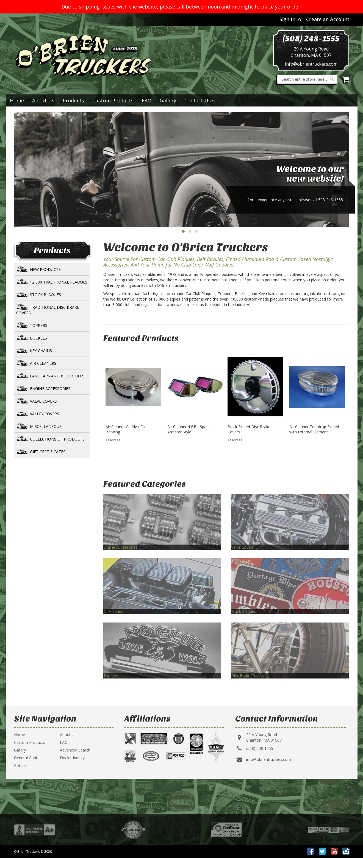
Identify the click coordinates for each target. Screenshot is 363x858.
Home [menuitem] (17, 100)
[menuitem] (73, 100)
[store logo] (82, 56)
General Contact (28, 757)
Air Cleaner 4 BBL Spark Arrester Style (188, 429)
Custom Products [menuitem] (113, 100)
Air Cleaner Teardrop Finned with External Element (314, 429)
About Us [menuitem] (43, 100)
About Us (68, 734)
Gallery (20, 750)
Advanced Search (75, 750)
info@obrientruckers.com (311, 64)
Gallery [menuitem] (168, 100)
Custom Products (29, 742)
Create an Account (327, 19)
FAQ (64, 742)
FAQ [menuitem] (146, 100)
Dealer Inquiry (72, 757)
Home (19, 734)
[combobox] (307, 79)
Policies (20, 765)
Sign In (287, 19)
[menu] (182, 100)
